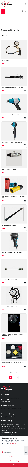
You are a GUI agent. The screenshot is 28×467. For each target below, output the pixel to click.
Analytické (6, 453)
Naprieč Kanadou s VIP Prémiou (9, 432)
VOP (2, 411)
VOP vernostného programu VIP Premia (11, 408)
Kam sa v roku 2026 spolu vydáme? (10, 426)
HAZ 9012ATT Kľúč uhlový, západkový (12, 142)
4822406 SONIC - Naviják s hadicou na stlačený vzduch (12, 334)
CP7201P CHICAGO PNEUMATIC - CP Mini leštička (13, 363)
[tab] (26, 449)
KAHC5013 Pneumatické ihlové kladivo (12, 87)
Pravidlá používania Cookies (8, 417)
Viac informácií (13, 445)
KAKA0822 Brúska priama (9, 169)
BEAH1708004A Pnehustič (9, 60)
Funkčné (6, 449)
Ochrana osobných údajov (8, 414)
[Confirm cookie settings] (14, 458)
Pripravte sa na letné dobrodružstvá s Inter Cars (13, 435)
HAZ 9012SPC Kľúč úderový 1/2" (10, 115)
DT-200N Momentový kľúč (9, 225)
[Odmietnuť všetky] (14, 462)
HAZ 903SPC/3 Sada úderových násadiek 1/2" (13, 197)
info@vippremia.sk (9, 405)
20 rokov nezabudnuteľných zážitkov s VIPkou (13, 424)
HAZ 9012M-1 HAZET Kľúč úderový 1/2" (12, 252)
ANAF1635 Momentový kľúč (9, 279)
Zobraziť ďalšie (14, 373)
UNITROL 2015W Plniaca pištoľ (10, 307)
